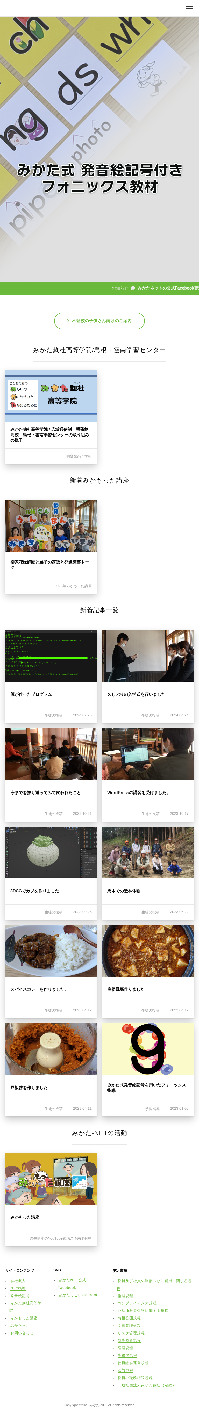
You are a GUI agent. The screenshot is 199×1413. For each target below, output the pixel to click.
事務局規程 (127, 1355)
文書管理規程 (129, 1325)
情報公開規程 (129, 1318)
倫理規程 (125, 1296)
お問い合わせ (22, 1333)
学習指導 (18, 1288)
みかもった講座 (24, 1318)
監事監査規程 (129, 1340)
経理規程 (125, 1348)
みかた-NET (32, 8)
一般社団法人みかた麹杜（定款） (147, 1385)
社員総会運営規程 (133, 1363)
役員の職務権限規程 (135, 1378)
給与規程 (125, 1370)
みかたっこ (20, 1325)
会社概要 (18, 1281)
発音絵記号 (20, 1296)
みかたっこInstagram (78, 1295)
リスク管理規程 (131, 1333)
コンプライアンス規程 (137, 1303)
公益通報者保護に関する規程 (143, 1310)
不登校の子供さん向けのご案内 (102, 321)
